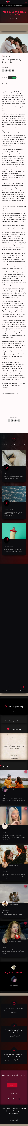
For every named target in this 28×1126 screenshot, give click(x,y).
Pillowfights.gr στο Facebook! (14, 721)
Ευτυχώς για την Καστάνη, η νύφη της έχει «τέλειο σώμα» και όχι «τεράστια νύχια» (13, 951)
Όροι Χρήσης (20, 1111)
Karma (4, 947)
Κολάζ (4, 832)
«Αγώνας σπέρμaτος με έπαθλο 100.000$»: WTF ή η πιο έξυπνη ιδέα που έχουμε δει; (13, 514)
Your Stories (6, 56)
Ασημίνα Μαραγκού (13, 904)
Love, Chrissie (6, 871)
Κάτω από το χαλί (8, 474)
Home (5, 18)
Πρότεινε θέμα (22, 1108)
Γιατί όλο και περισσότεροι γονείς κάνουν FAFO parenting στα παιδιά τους (14, 799)
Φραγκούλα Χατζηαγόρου (15, 941)
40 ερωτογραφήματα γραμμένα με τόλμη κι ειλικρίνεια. (14, 1011)
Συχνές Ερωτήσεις (6, 1108)
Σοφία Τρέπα (12, 790)
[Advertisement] (14, 625)
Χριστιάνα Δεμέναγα (13, 865)
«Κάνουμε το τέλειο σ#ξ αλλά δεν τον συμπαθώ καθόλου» (13, 477)
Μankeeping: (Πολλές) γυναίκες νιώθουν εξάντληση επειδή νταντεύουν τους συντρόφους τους (14, 876)
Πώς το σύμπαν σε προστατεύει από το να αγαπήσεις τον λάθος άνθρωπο (13, 914)
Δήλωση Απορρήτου (14, 1113)
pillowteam (11, 826)
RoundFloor (15, 1120)
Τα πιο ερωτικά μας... (14, 1008)
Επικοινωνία (15, 1108)
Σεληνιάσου (6, 910)
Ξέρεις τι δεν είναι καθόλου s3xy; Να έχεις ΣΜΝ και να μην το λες (13, 550)
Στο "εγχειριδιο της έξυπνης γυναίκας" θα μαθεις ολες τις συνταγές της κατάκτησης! (14, 1060)
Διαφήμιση (6, 1111)
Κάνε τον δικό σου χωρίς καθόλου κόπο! (14, 1055)
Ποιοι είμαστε (13, 1111)
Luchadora (5, 796)
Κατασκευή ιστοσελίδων (18, 1119)
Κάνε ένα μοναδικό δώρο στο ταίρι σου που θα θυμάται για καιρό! (14, 1035)
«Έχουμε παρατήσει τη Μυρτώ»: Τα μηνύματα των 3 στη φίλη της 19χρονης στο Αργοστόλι (13, 837)
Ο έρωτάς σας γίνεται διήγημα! (14, 1031)
